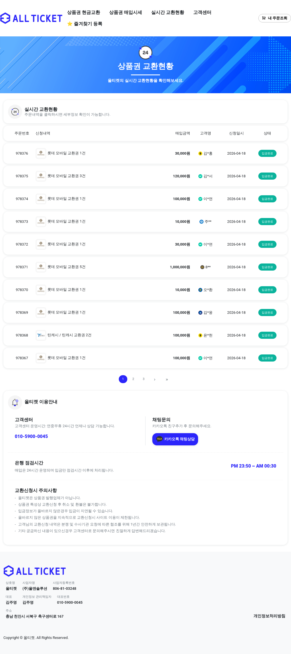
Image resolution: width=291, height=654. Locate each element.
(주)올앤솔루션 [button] (34, 588)
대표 (9, 597)
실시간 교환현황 (167, 12)
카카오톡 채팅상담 (175, 439)
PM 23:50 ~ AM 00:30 (253, 466)
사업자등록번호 (64, 583)
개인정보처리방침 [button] (269, 616)
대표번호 (63, 597)
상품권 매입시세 (125, 12)
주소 (9, 611)
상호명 (10, 583)
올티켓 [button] (11, 588)
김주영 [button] (11, 602)
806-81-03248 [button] (64, 588)
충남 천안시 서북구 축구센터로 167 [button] (35, 616)
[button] (145, 112)
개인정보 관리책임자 (36, 597)
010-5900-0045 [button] (70, 602)
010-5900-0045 (31, 436)
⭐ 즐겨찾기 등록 (84, 23)
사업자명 (28, 583)
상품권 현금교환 (83, 12)
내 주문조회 (274, 18)
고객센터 (202, 12)
